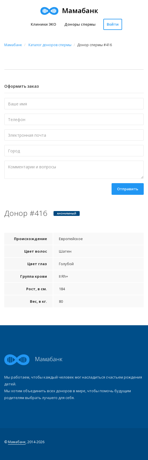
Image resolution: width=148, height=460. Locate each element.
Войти (113, 24)
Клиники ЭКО (43, 24)
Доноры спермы (80, 24)
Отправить (127, 188)
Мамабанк (17, 441)
